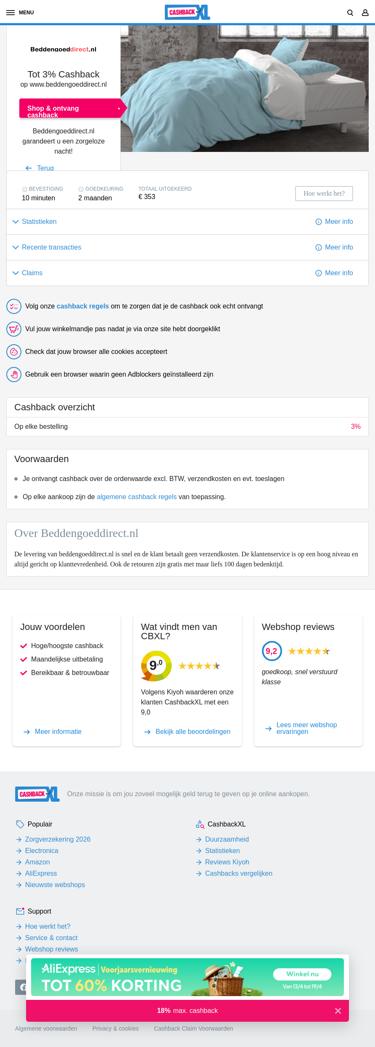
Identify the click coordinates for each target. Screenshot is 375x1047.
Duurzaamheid (227, 839)
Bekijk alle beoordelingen (193, 731)
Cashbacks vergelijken (238, 873)
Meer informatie (58, 731)
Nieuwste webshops (55, 884)
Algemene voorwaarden (46, 1028)
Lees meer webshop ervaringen (307, 728)
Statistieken (222, 850)
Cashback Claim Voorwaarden (193, 1028)
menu (20, 12)
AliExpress (41, 873)
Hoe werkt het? (48, 926)
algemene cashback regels (137, 496)
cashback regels (83, 306)
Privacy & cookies (115, 1028)
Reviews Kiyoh (227, 862)
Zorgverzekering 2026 (58, 839)
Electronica (41, 850)
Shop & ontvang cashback (53, 111)
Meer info (339, 221)
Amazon (37, 862)
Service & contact (51, 937)
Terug (45, 168)
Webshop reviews (51, 949)
